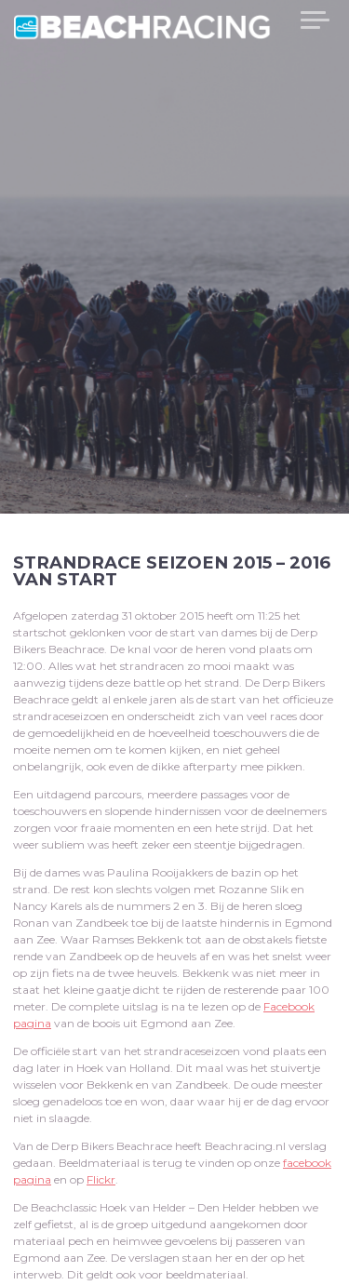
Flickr (101, 1179)
